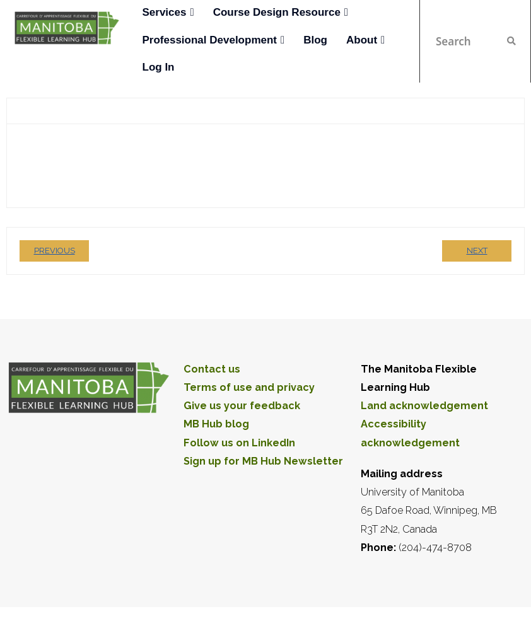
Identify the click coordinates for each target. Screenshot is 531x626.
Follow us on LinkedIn (239, 443)
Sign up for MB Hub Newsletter (263, 461)
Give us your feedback (242, 406)
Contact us (212, 369)
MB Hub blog (216, 424)
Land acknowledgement (424, 406)
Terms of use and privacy (249, 387)
